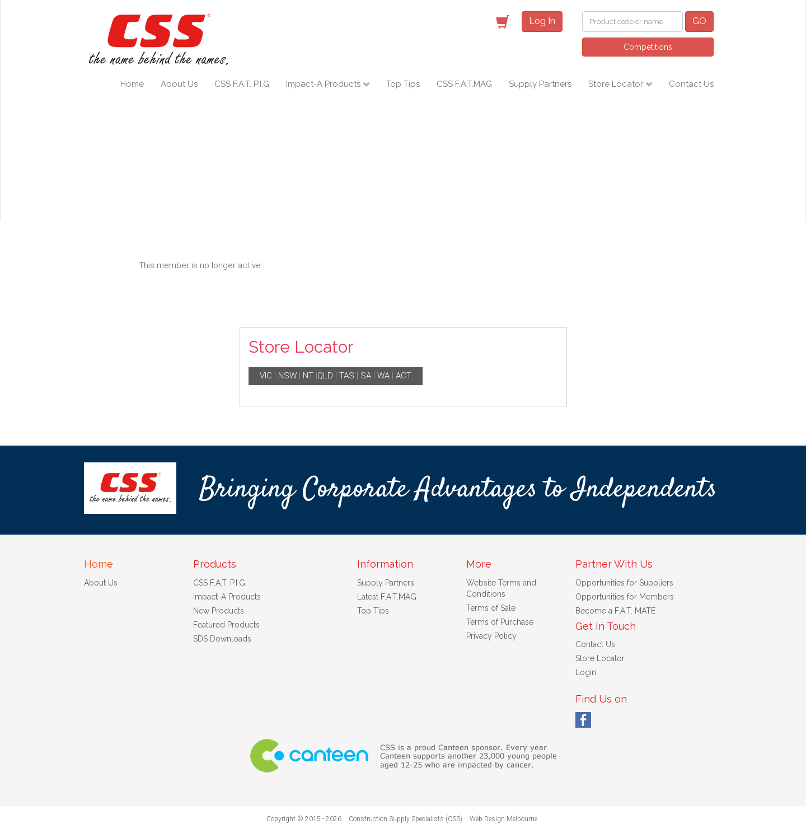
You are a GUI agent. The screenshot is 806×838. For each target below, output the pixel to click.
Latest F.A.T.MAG (386, 596)
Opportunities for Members (624, 596)
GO (699, 21)
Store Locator (616, 84)
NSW (287, 376)
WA (383, 376)
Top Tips (403, 84)
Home (132, 84)
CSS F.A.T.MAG (464, 84)
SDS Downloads (222, 638)
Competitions (648, 47)
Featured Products (226, 624)
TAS (346, 376)
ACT (403, 376)
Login (585, 672)
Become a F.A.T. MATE (615, 610)
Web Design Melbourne (503, 819)
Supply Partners (540, 84)
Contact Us (691, 84)
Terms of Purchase (499, 621)
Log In (542, 21)
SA (365, 376)
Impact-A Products (324, 84)
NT (308, 376)
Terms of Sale (491, 607)
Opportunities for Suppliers (624, 582)
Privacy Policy (491, 635)
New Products (218, 610)
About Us (179, 84)
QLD (325, 376)
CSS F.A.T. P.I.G (241, 84)
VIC (266, 376)
